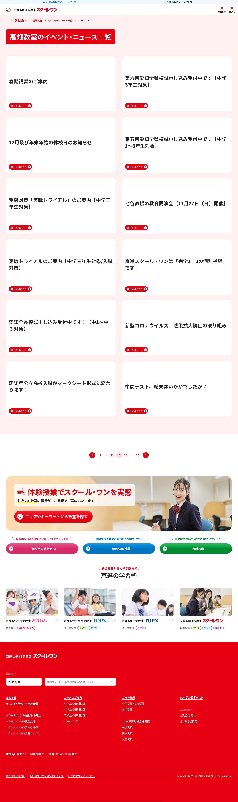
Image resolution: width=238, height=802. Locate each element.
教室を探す (21, 20)
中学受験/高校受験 (133, 703)
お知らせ (11, 697)
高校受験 (127, 733)
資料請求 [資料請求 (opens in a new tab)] (198, 548)
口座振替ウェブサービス (81, 776)
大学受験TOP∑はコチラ (177, 2)
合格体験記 (128, 697)
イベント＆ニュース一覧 (60, 20)
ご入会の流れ (188, 715)
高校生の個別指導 (74, 715)
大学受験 (127, 709)
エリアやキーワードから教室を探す (56, 516)
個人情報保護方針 (15, 776)
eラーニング (71, 721)
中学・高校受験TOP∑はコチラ (58, 2)
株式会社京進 (14, 754)
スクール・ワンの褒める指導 (22, 727)
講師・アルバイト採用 (61, 754)
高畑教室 (37, 20)
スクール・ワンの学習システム (23, 733)
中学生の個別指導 (74, 709)
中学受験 (127, 727)
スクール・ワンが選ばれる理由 (23, 715)
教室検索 (222, 11)
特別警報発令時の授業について (47, 776)
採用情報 (35, 754)
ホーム (7, 20)
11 (112, 455)
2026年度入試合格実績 (136, 721)
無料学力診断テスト (44, 548)
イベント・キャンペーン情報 (22, 703)
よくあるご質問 (188, 721)
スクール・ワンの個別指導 (20, 721)
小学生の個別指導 (74, 703)
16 (137, 455)
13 (125, 455)
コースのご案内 (73, 697)
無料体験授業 (121, 548)
